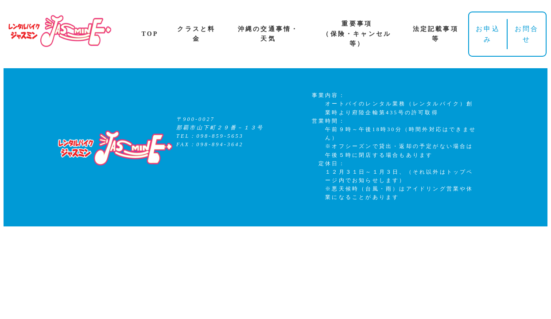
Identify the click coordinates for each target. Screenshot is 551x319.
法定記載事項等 (435, 34)
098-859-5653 (220, 136)
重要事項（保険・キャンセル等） (356, 33)
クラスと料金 (196, 34)
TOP (149, 34)
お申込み (488, 34)
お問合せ (527, 34)
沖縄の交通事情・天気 (268, 34)
